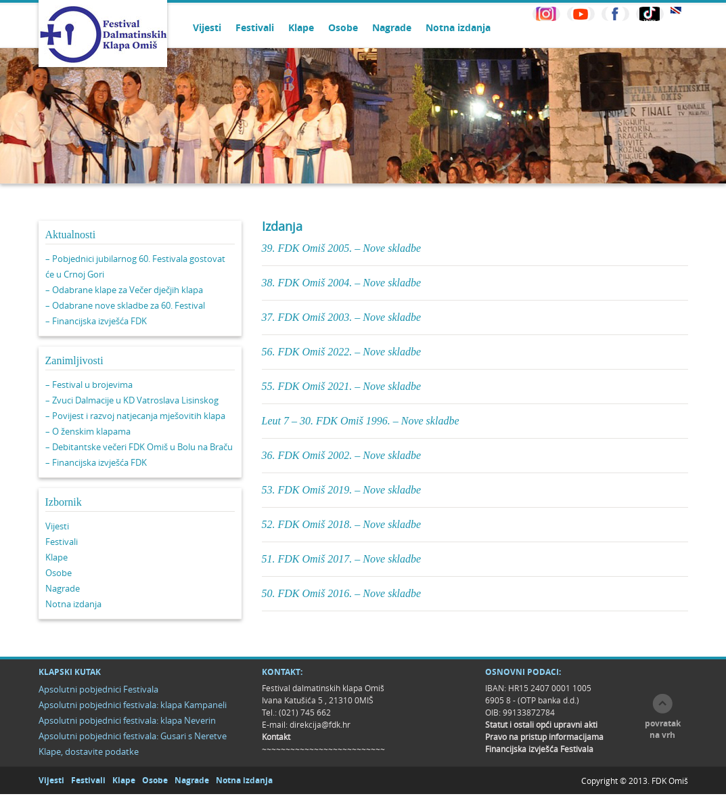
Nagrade (391, 27)
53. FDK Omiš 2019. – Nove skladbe (342, 490)
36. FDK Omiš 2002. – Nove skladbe (342, 455)
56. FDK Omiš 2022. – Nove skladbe (342, 351)
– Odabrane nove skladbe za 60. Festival (125, 305)
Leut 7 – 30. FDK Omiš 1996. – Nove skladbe (360, 420)
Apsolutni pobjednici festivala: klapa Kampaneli (133, 705)
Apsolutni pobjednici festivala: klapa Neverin (127, 720)
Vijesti (207, 27)
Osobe (343, 27)
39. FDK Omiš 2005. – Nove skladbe (342, 248)
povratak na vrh (663, 729)
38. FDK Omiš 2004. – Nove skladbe (342, 282)
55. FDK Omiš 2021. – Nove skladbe (342, 386)
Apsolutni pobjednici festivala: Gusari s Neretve (133, 736)
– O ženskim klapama (88, 431)
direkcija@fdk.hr (320, 724)
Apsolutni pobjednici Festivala (98, 689)
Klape (301, 27)
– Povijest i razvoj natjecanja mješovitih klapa (135, 416)
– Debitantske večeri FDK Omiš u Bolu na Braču (139, 447)
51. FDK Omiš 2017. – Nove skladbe (342, 559)
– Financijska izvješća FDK (96, 321)
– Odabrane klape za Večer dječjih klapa (124, 290)
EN (676, 10)
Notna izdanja (458, 27)
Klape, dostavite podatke (89, 751)
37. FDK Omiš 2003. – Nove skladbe (342, 317)
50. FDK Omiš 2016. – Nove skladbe (342, 593)
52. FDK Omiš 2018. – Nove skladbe (342, 524)
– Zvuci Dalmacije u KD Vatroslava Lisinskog (132, 400)
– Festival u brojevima (89, 384)
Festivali (254, 27)
